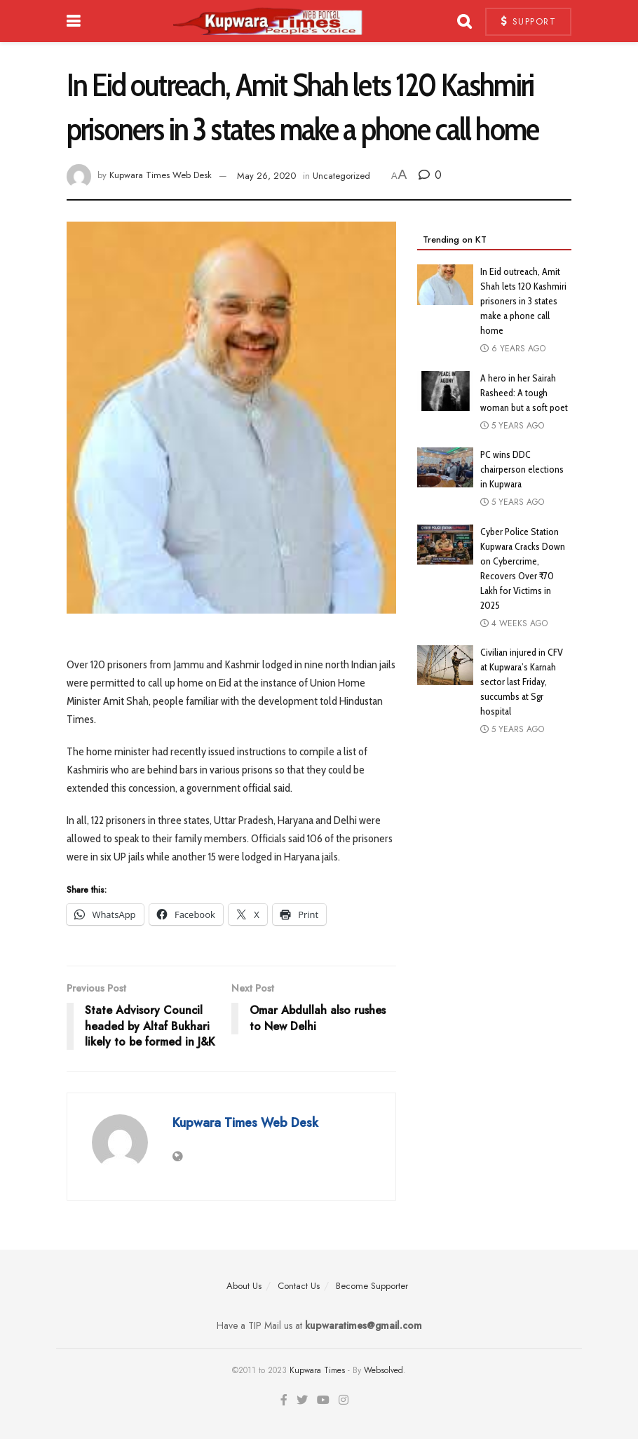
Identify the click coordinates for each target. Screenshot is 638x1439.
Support (529, 21)
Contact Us (299, 1285)
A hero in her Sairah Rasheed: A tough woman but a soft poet (524, 393)
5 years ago (512, 425)
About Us (244, 1285)
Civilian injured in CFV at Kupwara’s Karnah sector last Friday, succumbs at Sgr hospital (521, 681)
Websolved (383, 1370)
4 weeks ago (514, 623)
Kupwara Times (317, 1370)
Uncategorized (341, 175)
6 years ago (512, 348)
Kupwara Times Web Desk (160, 175)
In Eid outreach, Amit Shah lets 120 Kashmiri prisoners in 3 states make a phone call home (523, 301)
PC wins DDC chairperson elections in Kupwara (522, 469)
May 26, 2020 (266, 175)
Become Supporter (372, 1285)
